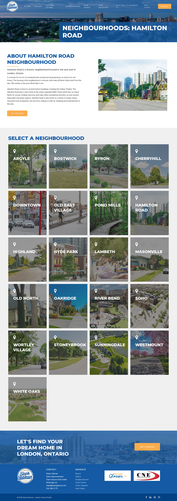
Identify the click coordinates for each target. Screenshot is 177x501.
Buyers (78, 474)
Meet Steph (80, 488)
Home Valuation (81, 485)
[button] (17, 113)
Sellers (78, 476)
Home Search (80, 482)
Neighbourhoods (82, 479)
